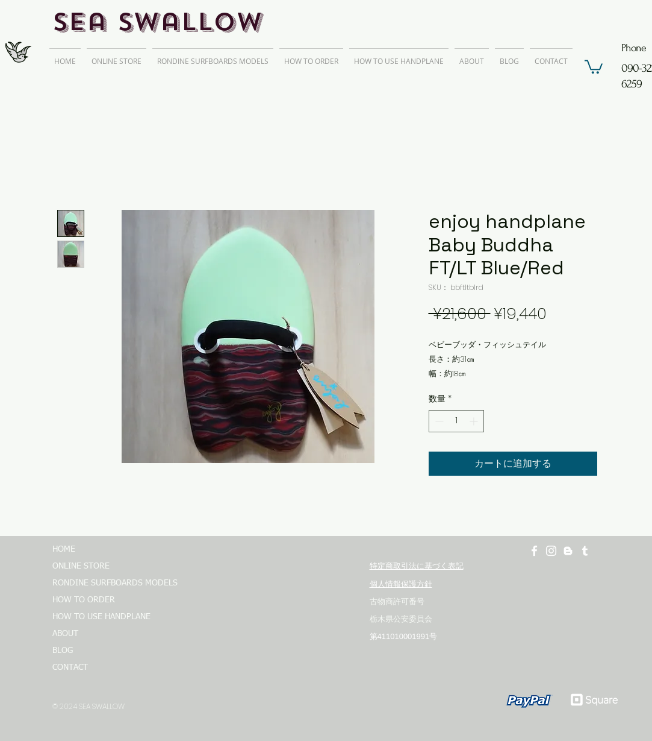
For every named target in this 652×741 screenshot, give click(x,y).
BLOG (62, 650)
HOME (63, 549)
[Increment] (474, 421)
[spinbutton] (456, 421)
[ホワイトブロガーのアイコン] (568, 551)
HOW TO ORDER (83, 600)
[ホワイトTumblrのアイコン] (585, 551)
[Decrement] (438, 421)
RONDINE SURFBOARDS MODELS (109, 583)
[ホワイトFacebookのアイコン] (534, 551)
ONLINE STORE (81, 566)
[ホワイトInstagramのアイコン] (551, 551)
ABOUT (65, 633)
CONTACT (70, 667)
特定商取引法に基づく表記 (417, 565)
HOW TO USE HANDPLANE (101, 617)
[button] (594, 66)
